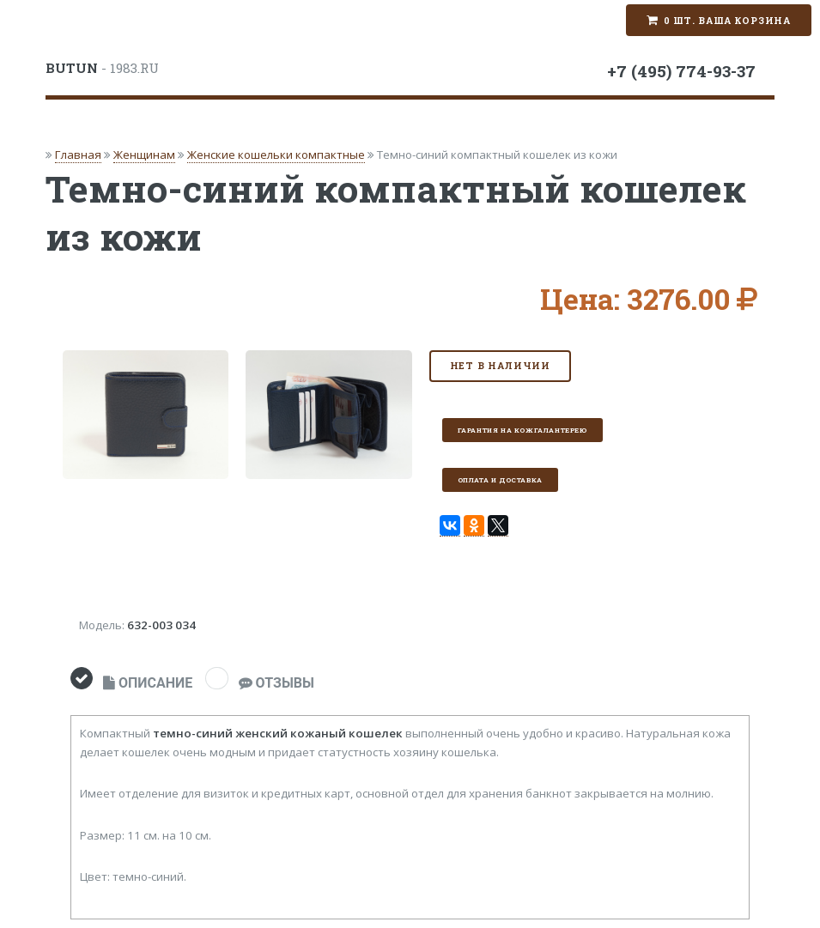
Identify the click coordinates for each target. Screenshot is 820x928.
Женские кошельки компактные (276, 154)
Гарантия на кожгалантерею (522, 430)
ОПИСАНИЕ (147, 683)
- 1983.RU (102, 67)
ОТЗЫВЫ (276, 683)
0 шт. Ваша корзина (727, 21)
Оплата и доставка (500, 480)
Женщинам (144, 154)
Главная (78, 154)
